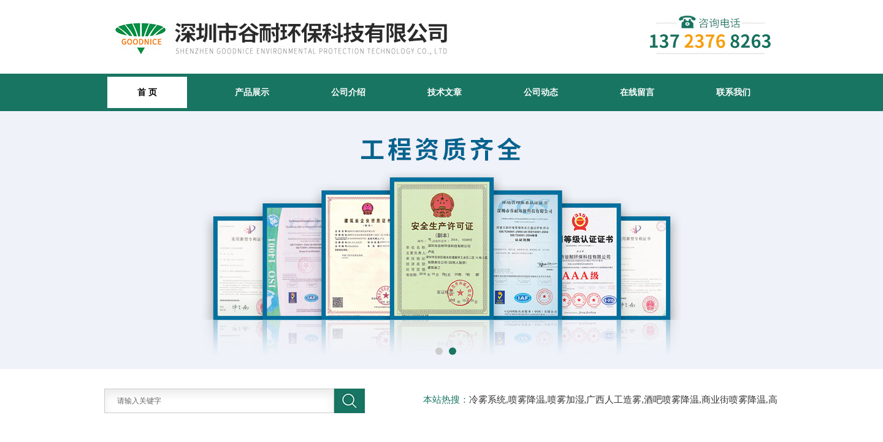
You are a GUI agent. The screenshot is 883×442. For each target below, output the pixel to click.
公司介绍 (348, 92)
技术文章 (444, 92)
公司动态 (541, 92)
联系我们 (733, 92)
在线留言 (637, 92)
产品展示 (252, 92)
